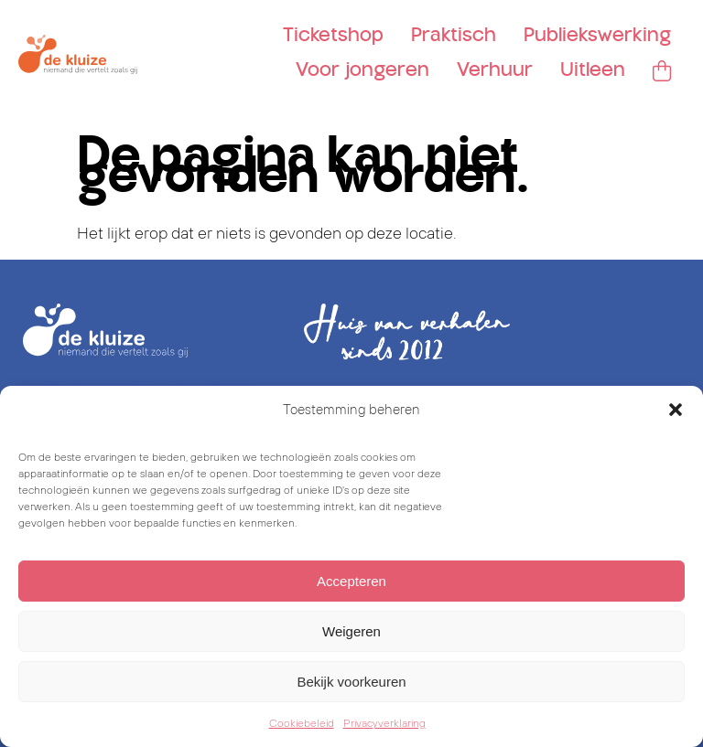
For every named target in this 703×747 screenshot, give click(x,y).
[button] (675, 409)
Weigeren (351, 631)
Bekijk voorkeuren (351, 681)
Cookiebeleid (301, 723)
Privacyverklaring (384, 723)
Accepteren (351, 581)
